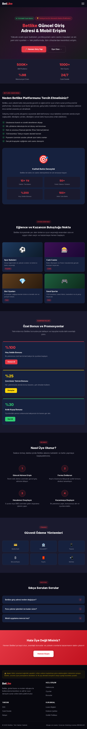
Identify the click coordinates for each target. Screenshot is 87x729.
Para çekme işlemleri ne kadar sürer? (43, 609)
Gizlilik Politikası (51, 715)
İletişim (4, 715)
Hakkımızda (50, 687)
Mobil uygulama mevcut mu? (43, 619)
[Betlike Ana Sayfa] (7, 3)
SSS (3, 707)
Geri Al (10, 420)
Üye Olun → (57, 49)
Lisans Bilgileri (51, 707)
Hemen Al (11, 362)
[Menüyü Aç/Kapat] (83, 3)
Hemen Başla (43, 654)
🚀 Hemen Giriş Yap (34, 49)
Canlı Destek (6, 711)
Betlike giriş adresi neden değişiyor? (43, 600)
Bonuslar (49, 695)
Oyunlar (49, 691)
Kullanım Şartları (51, 711)
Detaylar (11, 391)
